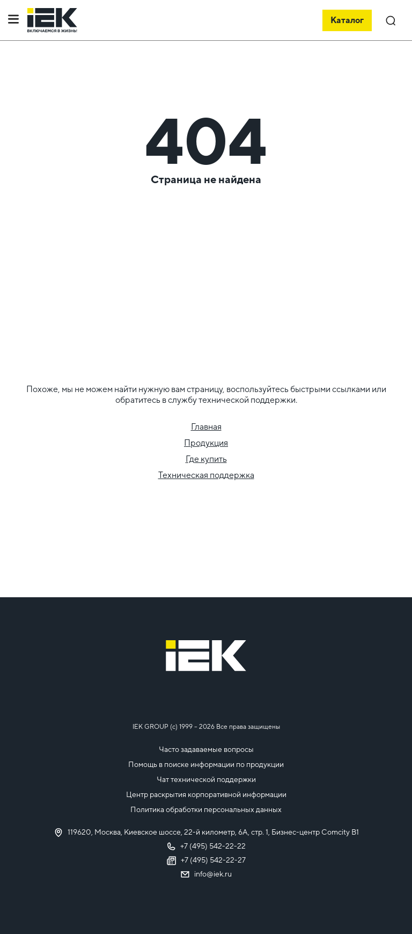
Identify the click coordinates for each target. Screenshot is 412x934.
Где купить (206, 459)
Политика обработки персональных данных (206, 809)
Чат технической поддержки (206, 779)
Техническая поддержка (206, 475)
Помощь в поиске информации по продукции (206, 764)
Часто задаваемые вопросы (206, 749)
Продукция (206, 443)
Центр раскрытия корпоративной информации (206, 794)
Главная (206, 427)
